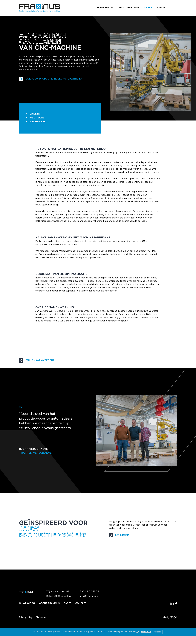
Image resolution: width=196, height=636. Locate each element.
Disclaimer (41, 617)
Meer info (146, 632)
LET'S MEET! (119, 535)
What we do (105, 8)
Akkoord (157, 632)
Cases (148, 8)
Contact (163, 8)
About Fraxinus (128, 8)
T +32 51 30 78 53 (89, 591)
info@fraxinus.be (89, 596)
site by (170, 617)
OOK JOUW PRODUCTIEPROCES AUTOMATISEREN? (51, 79)
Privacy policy (25, 617)
